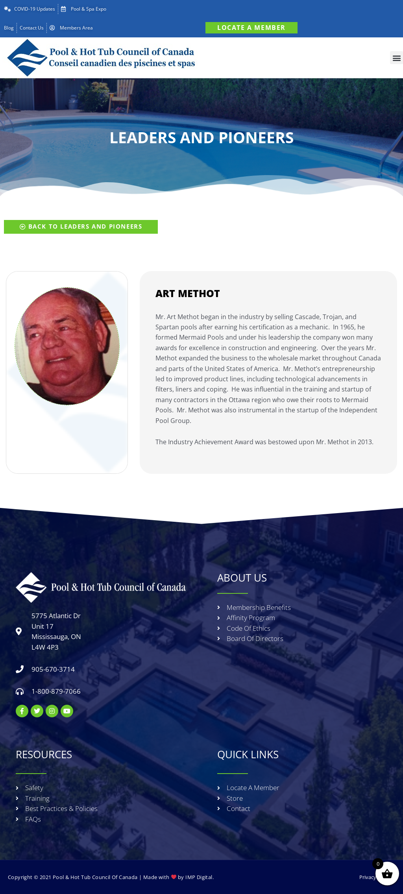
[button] (396, 57)
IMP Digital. (199, 877)
